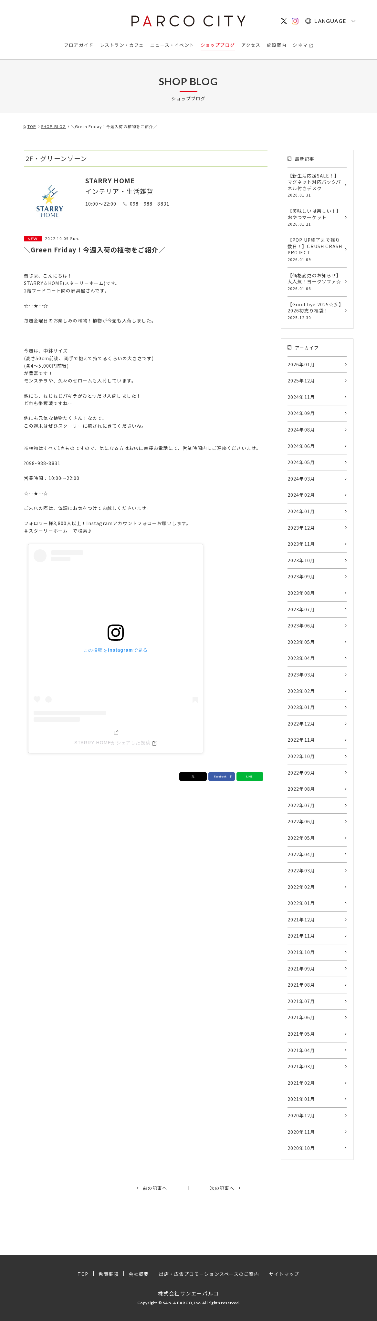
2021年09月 (301, 968)
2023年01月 (301, 707)
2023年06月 (301, 625)
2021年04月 (301, 1050)
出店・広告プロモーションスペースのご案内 (209, 1274)
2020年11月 (301, 1132)
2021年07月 (301, 1001)
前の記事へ (155, 1188)
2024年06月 (301, 446)
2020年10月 (301, 1148)
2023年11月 (301, 544)
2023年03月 (301, 674)
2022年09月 (301, 772)
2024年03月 (301, 478)
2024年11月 (301, 397)
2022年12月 (301, 723)
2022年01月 (301, 903)
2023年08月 (301, 593)
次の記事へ (222, 1188)
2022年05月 (301, 838)
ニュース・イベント (172, 45)
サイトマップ (284, 1274)
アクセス (251, 45)
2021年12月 (301, 919)
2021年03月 (301, 1066)
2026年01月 (301, 364)
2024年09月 (301, 413)
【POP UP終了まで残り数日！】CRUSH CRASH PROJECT (315, 249)
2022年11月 (301, 740)
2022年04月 (301, 854)
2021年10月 (301, 952)
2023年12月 (301, 527)
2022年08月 (301, 789)
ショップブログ (218, 45)
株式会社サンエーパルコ (188, 1293)
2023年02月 (301, 691)
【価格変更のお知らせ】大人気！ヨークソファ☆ (315, 281)
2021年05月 (301, 1034)
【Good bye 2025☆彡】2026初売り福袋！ (315, 310)
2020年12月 (301, 1115)
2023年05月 (301, 642)
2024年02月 (301, 495)
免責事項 (109, 1274)
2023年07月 (301, 609)
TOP (83, 1274)
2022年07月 (301, 805)
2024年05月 (301, 462)
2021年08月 (301, 984)
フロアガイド (78, 45)
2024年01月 (301, 511)
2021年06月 (301, 1017)
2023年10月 (301, 560)
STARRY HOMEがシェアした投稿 (112, 742)
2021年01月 (301, 1099)
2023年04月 (301, 658)
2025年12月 (301, 380)
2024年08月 (301, 429)
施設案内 (277, 45)
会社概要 (139, 1274)
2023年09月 (301, 576)
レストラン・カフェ (122, 45)
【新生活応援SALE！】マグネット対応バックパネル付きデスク (315, 185)
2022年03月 (301, 870)
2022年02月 (301, 887)
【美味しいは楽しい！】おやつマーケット (315, 217)
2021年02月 (301, 1083)
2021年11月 (301, 935)
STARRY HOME (110, 180)
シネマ (300, 45)
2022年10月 (301, 756)
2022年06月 (301, 821)
